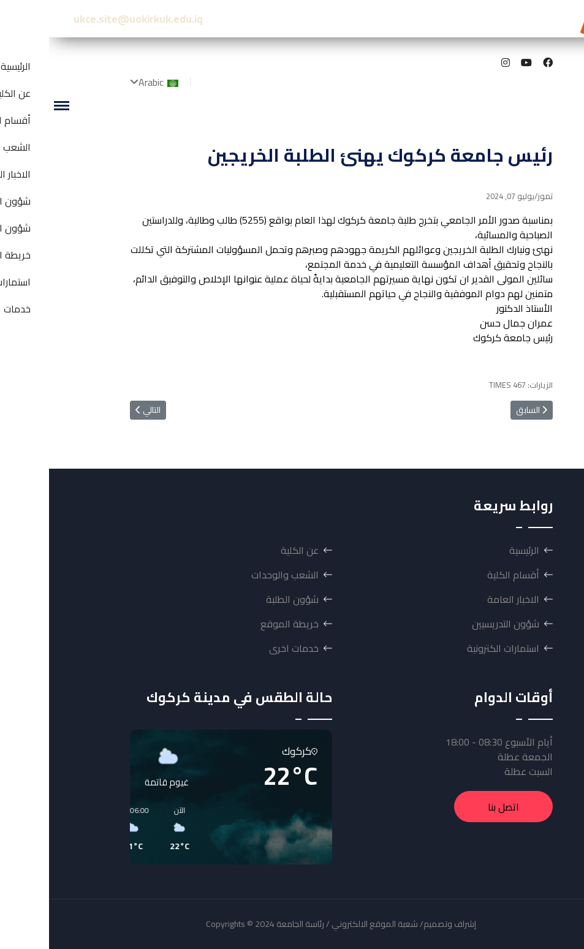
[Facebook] (499, 62)
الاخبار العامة (464, 599)
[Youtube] (477, 62)
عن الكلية (251, 550)
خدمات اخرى (245, 648)
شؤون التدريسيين (456, 623)
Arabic (110, 82)
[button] (230, 829)
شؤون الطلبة (243, 599)
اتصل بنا (454, 807)
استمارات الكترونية (454, 648)
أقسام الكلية (464, 574)
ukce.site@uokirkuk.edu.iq (89, 18)
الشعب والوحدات (236, 574)
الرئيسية (475, 550)
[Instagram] (456, 62)
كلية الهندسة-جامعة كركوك (478, 18)
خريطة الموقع (240, 623)
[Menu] (12, 105)
